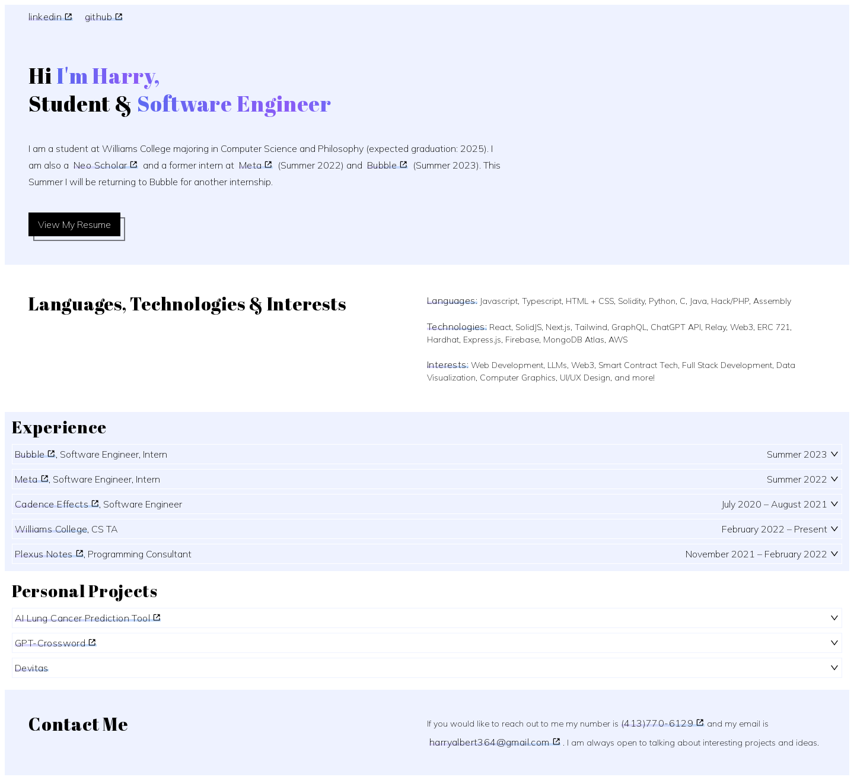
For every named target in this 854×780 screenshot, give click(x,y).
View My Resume (74, 224)
